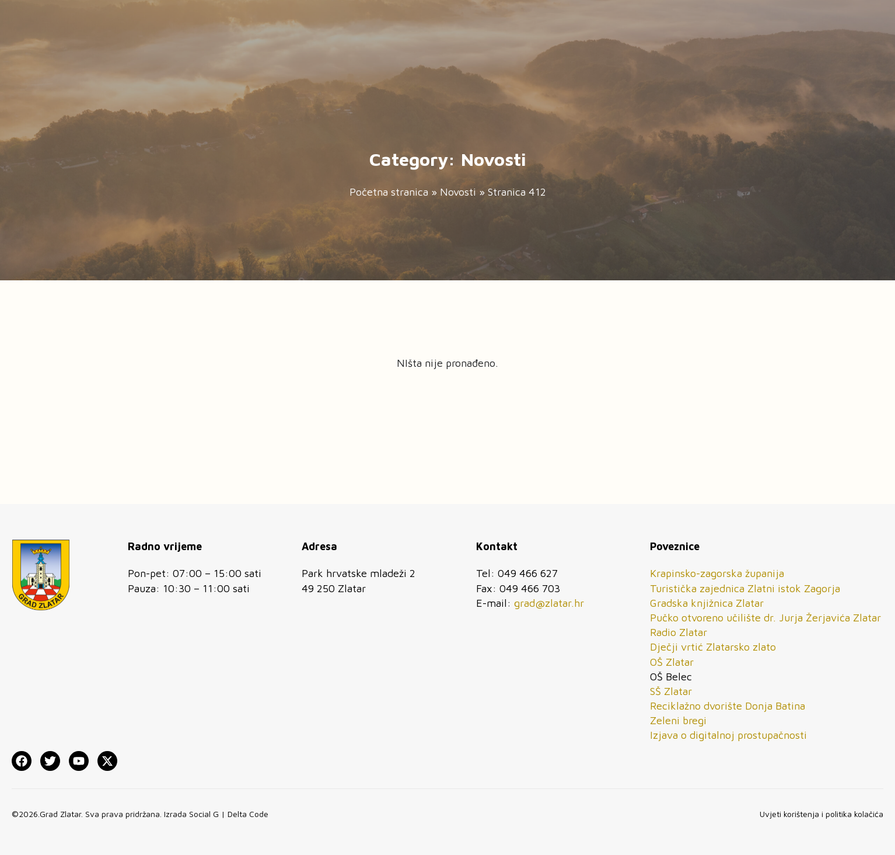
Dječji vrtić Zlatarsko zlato (713, 647)
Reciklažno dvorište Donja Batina (727, 706)
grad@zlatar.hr (549, 603)
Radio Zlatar (678, 632)
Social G (204, 814)
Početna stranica (388, 192)
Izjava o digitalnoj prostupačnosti (728, 735)
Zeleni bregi (678, 720)
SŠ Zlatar (671, 691)
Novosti (458, 192)
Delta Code (248, 814)
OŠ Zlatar (672, 662)
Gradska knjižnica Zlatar (707, 603)
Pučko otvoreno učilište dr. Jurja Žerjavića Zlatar (765, 617)
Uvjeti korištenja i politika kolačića (821, 814)
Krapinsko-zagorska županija (717, 573)
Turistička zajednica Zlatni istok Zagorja (745, 588)
